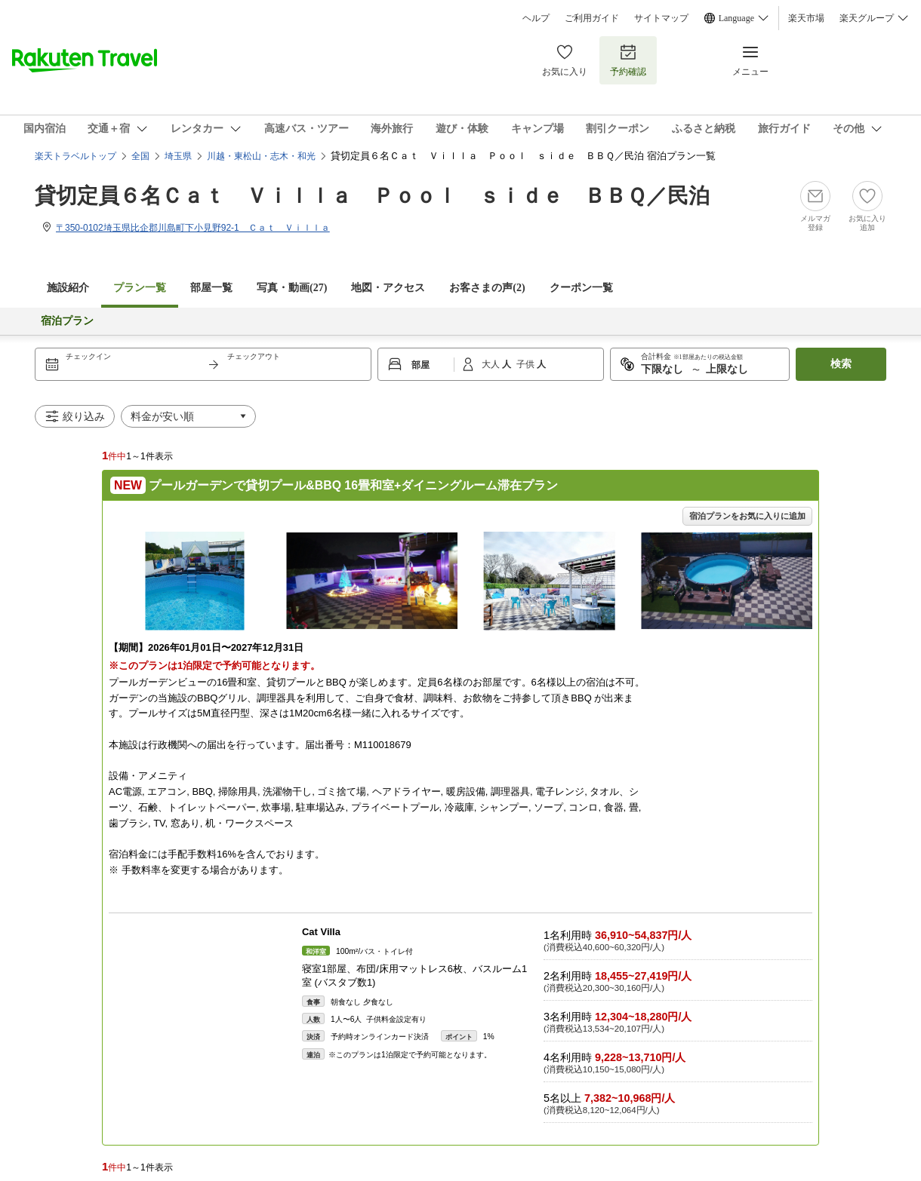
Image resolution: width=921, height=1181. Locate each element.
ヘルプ (536, 18)
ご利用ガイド (592, 18)
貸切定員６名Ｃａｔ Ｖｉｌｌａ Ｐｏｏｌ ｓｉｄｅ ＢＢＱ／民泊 (372, 195)
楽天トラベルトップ (75, 156)
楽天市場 (806, 18)
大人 (492, 364)
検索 (841, 364)
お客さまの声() (487, 287)
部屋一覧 (211, 287)
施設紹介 (68, 287)
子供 (526, 364)
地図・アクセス (388, 287)
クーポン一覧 (581, 287)
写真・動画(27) (292, 287)
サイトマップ (661, 18)
